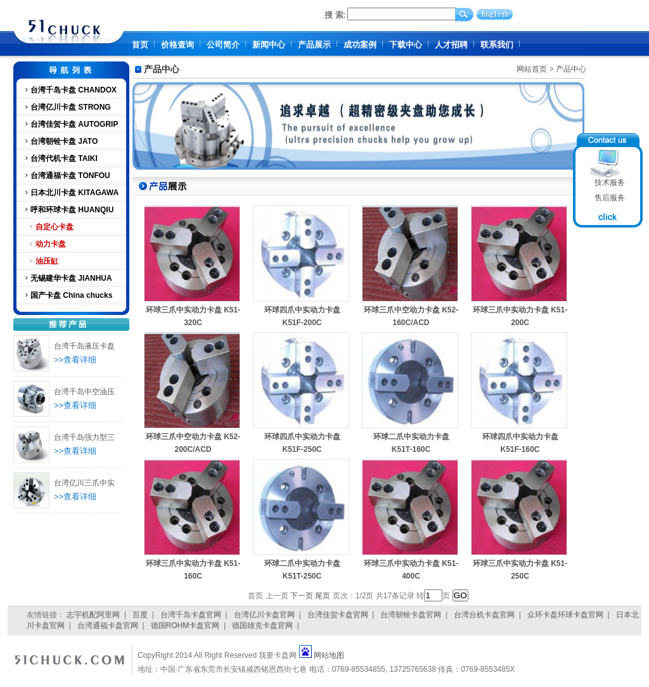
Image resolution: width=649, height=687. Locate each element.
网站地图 (329, 655)
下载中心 (405, 44)
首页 (140, 44)
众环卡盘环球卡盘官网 (565, 614)
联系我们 (496, 44)
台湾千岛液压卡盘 (84, 346)
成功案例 (360, 44)
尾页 (322, 595)
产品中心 (571, 69)
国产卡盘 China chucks (71, 295)
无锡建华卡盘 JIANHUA (71, 278)
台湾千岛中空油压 (84, 391)
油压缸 (46, 261)
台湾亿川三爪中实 (84, 482)
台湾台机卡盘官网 (484, 614)
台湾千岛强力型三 (84, 437)
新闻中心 (268, 44)
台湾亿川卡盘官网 (264, 614)
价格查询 (177, 44)
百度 (140, 614)
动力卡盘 (50, 244)
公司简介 (223, 44)
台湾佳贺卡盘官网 (337, 614)
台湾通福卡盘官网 (107, 625)
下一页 (301, 595)
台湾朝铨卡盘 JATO (64, 141)
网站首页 (532, 69)
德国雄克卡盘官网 (262, 625)
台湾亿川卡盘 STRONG (70, 107)
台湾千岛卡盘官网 (190, 614)
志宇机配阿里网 (93, 614)
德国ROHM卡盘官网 (185, 625)
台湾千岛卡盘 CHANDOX (73, 90)
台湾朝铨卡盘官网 (410, 614)
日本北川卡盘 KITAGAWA (74, 192)
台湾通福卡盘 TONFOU (70, 175)
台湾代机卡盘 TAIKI (64, 158)
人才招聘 (451, 44)
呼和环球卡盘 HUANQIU (71, 209)
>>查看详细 (75, 359)
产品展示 (314, 44)
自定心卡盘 (54, 226)
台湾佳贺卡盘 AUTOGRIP (74, 124)
